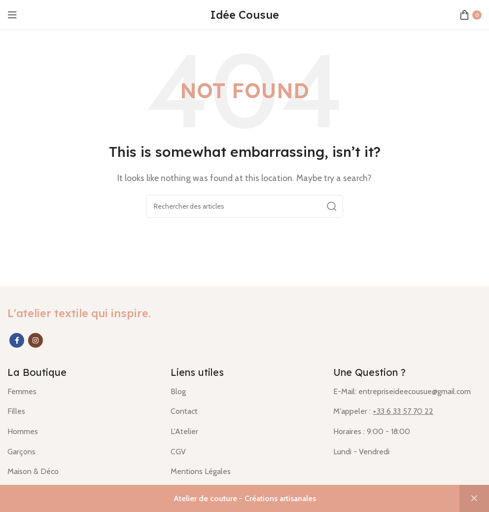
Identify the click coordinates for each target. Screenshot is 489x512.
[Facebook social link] (16, 340)
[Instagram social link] (35, 340)
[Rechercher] (244, 206)
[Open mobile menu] (12, 15)
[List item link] (81, 391)
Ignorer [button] (474, 498)
